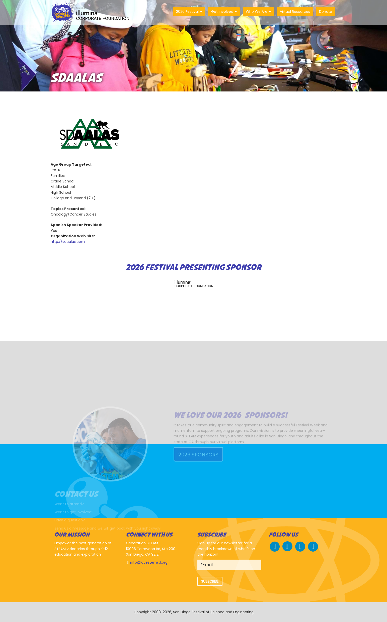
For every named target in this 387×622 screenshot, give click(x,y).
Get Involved (224, 11)
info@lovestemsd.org (149, 562)
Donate (325, 11)
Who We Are (258, 11)
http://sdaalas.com (68, 241)
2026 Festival (189, 11)
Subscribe (210, 581)
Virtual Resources (295, 11)
